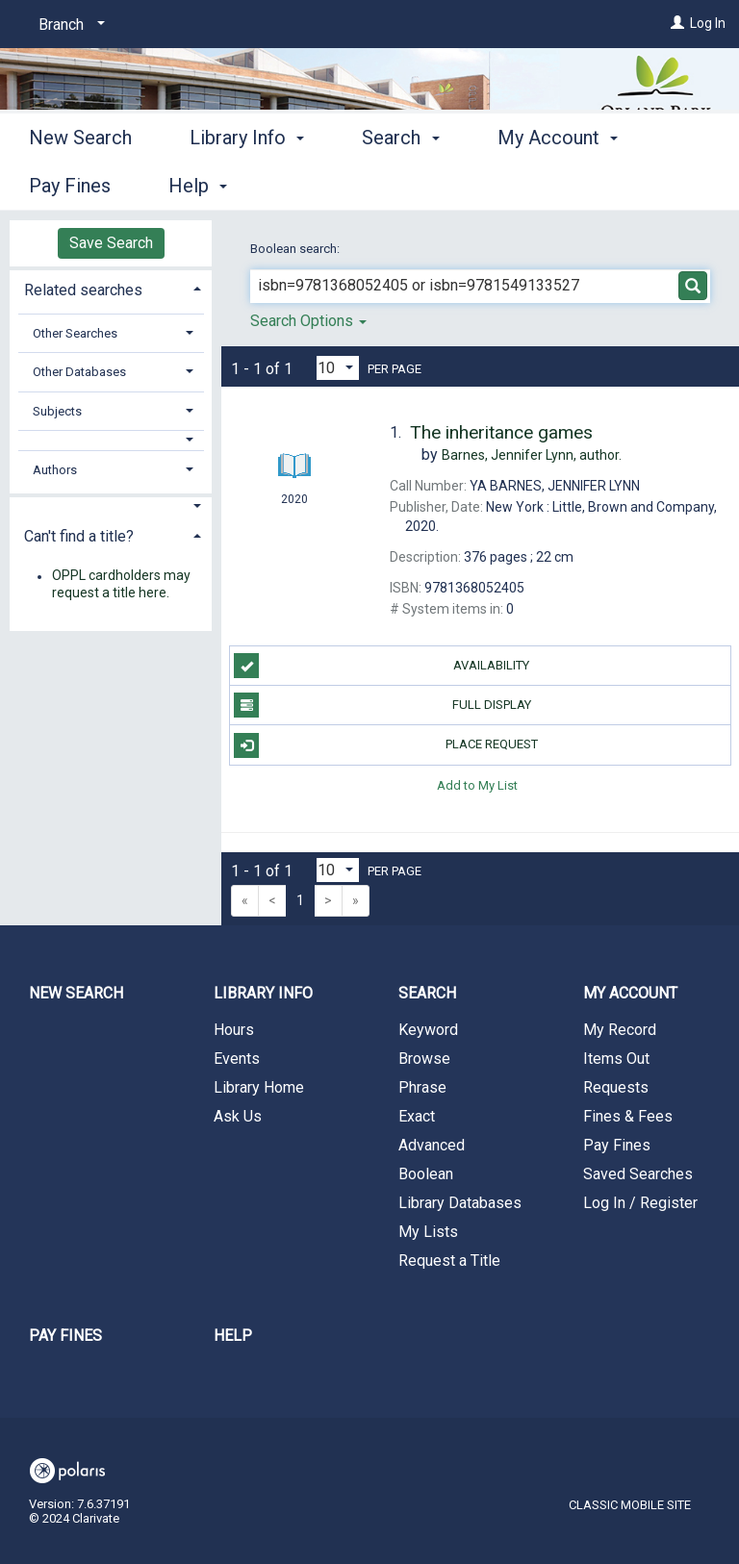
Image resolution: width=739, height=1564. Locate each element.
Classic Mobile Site (630, 1505)
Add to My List (477, 785)
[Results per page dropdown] (338, 368)
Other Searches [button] (75, 333)
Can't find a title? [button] (79, 536)
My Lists (428, 1232)
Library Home (259, 1087)
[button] (111, 440)
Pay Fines (616, 1145)
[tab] (111, 288)
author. (532, 455)
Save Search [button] (111, 243)
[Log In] (677, 23)
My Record (619, 1030)
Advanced (431, 1145)
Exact (416, 1116)
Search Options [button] (308, 321)
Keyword (428, 1030)
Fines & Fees (628, 1116)
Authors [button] (55, 470)
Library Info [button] (247, 182)
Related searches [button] (83, 290)
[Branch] (68, 25)
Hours (234, 1030)
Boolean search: (296, 248)
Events (237, 1058)
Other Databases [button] (79, 372)
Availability (381, 665)
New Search (80, 182)
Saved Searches (638, 1174)
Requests (616, 1087)
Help (233, 1335)
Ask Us (238, 1116)
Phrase (422, 1087)
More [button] (535, 185)
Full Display (382, 705)
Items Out (616, 1058)
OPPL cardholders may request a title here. (121, 584)
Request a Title (449, 1260)
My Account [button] (630, 993)
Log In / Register (640, 1203)
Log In (708, 23)
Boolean (425, 1174)
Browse (424, 1058)
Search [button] (400, 182)
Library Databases (460, 1203)
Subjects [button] (57, 411)
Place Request (385, 745)
